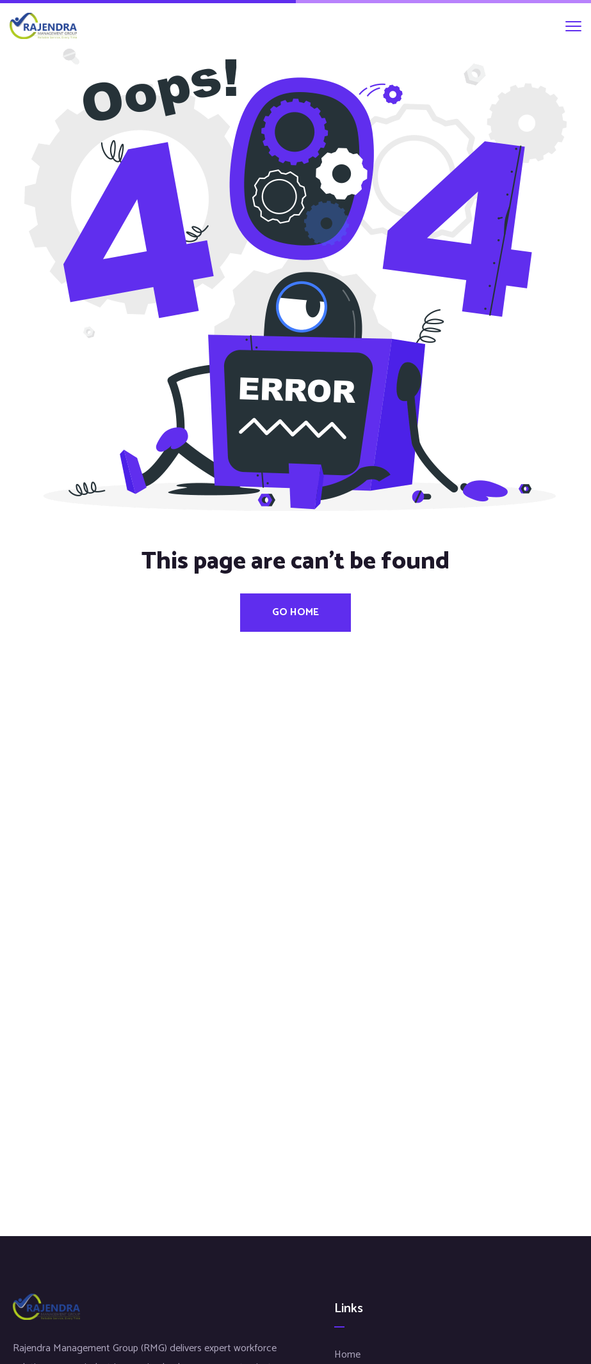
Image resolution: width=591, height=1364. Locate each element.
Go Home (295, 612)
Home (347, 1354)
